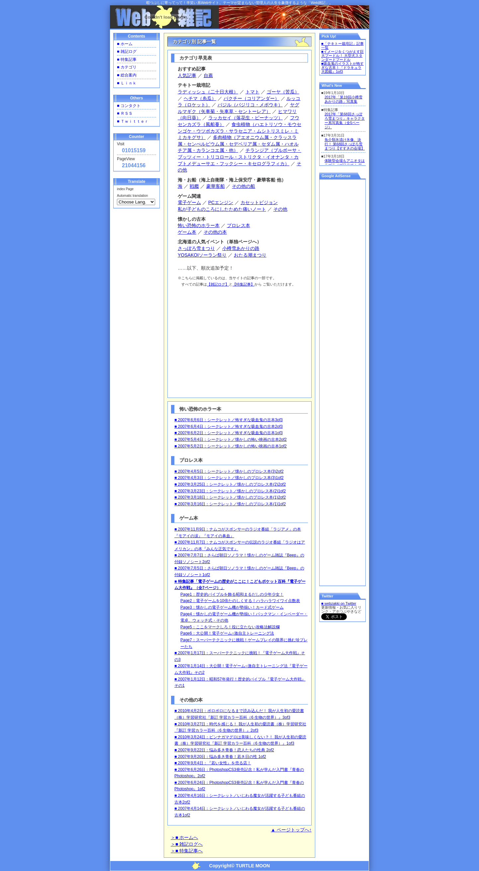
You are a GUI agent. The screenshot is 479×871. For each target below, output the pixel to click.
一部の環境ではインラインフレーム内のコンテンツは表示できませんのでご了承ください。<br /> (342, 126)
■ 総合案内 (127, 75)
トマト (252, 91)
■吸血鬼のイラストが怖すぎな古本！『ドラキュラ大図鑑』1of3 (342, 67)
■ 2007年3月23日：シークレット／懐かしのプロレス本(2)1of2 (230, 491)
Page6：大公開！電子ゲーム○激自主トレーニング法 (227, 633)
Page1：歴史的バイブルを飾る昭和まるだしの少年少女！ (232, 594)
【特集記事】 (243, 284)
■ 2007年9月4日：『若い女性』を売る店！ (212, 763)
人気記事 (187, 75)
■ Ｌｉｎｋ (127, 83)
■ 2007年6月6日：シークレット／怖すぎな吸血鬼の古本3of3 (228, 420)
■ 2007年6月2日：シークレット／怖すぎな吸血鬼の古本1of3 (228, 433)
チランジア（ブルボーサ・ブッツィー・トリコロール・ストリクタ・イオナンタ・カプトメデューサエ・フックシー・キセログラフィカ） (239, 157)
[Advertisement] (240, 341)
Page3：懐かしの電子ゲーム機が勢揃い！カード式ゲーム (232, 607)
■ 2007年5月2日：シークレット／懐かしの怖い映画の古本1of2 (230, 446)
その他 (280, 209)
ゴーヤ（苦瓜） (283, 91)
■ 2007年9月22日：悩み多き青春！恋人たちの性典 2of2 (224, 750)
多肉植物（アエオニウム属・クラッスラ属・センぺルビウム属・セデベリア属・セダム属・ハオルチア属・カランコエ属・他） (238, 144)
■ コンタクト (129, 105)
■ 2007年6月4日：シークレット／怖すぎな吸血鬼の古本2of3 (228, 426)
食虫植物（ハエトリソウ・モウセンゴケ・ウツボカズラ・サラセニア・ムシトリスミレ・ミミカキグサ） (239, 131)
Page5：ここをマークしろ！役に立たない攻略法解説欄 (230, 627)
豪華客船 (215, 186)
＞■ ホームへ (184, 837)
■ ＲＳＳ (125, 113)
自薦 (208, 75)
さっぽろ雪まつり (196, 248)
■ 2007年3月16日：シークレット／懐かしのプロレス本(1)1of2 (230, 504)
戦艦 (194, 186)
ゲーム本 (187, 232)
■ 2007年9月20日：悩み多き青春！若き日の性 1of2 (220, 756)
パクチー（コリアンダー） (251, 98)
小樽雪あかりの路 (240, 248)
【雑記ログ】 (218, 284)
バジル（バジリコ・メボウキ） (250, 104)
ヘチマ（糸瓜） (200, 98)
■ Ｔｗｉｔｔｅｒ (132, 121)
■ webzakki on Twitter (338, 603)
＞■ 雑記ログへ (187, 844)
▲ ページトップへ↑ (291, 829)
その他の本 (215, 232)
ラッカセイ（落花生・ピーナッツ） (245, 117)
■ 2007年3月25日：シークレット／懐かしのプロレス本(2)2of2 (230, 484)
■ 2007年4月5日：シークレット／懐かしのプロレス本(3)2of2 (229, 471)
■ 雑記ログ (127, 51)
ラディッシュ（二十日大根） (208, 91)
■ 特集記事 (127, 59)
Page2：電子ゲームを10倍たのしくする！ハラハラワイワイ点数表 (240, 600)
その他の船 (243, 186)
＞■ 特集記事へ (187, 850)
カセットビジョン (259, 202)
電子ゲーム (189, 202)
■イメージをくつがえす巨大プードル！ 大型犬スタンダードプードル (342, 56)
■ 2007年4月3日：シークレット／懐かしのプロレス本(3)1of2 (229, 477)
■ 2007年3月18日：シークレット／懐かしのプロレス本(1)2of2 (230, 497)
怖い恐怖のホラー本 (199, 225)
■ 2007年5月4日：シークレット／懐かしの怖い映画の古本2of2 (230, 439)
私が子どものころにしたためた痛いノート (222, 209)
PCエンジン (220, 202)
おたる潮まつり (250, 255)
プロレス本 (238, 225)
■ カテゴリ (127, 67)
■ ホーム (125, 44)
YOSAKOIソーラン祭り (202, 255)
